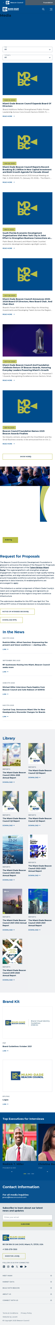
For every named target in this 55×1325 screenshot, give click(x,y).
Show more (25, 457)
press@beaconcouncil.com (15, 1197)
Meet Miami (7, 1276)
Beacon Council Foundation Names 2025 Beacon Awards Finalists (23, 432)
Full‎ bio (6, 1172)
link (4, 649)
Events (8, 540)
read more (7, 116)
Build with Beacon (11, 1288)
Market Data (8, 1282)
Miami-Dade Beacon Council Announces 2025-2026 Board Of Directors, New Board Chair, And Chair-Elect (27, 301)
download (8, 782)
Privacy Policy (26, 1313)
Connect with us (10, 1300)
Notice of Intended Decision (15, 612)
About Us (7, 1294)
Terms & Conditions (10, 1313)
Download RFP (9, 620)
